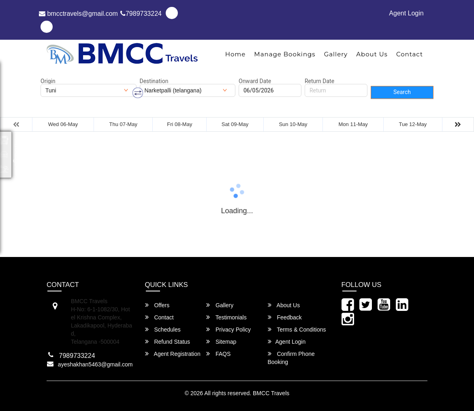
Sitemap (221, 341)
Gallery (336, 54)
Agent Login (406, 13)
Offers (157, 305)
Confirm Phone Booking (291, 357)
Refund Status (167, 341)
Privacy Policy (228, 329)
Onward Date (255, 81)
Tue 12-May (413, 124)
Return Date (319, 81)
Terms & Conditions (297, 329)
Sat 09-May (235, 124)
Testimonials (226, 317)
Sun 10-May (293, 124)
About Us (372, 54)
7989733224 (141, 13)
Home (235, 54)
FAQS (218, 353)
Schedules (163, 329)
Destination (154, 81)
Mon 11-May (353, 124)
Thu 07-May (123, 124)
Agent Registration (173, 353)
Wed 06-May (63, 124)
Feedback (285, 317)
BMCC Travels (271, 393)
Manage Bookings (284, 54)
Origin (48, 81)
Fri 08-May (179, 124)
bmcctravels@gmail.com (78, 13)
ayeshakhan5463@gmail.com (95, 364)
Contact (409, 54)
